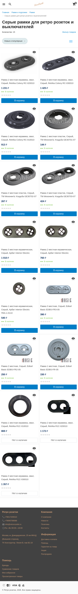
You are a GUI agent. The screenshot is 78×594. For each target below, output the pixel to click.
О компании (46, 517)
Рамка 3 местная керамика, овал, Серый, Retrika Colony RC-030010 (56, 81)
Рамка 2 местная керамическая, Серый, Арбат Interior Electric (56, 251)
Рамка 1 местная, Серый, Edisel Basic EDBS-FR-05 (56, 368)
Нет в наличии (19, 440)
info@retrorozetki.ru (13, 524)
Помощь (44, 543)
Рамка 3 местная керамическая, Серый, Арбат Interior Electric (17, 251)
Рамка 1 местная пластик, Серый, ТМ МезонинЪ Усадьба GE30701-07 (57, 138)
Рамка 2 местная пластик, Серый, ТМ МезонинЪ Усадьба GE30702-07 (18, 195)
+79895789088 (11, 521)
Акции (43, 550)
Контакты (45, 528)
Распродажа (46, 554)
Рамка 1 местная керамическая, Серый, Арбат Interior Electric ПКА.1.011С (17, 309)
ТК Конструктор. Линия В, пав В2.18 (17, 543)
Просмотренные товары (12, 576)
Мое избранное (8, 573)
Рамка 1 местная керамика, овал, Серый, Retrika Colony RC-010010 (17, 138)
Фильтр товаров (69, 32)
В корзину (19, 100)
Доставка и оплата (49, 539)
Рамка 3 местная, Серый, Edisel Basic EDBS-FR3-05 (56, 308)
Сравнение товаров (10, 569)
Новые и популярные (13, 41)
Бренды (5, 565)
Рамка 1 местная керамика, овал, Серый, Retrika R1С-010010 (17, 424)
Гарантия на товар (49, 547)
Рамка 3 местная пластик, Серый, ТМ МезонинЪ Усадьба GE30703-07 (57, 195)
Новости (44, 521)
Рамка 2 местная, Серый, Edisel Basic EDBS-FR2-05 (17, 368)
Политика (45, 524)
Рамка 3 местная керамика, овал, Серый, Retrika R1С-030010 (17, 478)
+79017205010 (11, 517)
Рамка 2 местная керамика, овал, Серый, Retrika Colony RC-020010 (17, 81)
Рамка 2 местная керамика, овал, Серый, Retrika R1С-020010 (56, 424)
